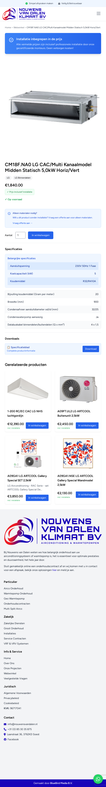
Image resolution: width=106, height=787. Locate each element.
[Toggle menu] (98, 13)
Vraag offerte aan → (23, 223)
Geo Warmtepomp (14, 598)
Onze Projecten (12, 668)
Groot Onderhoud (14, 628)
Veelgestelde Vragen (15, 678)
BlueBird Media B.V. (61, 783)
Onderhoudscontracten (17, 603)
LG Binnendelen (23, 177)
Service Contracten (15, 638)
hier (54, 570)
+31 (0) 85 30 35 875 (20, 729)
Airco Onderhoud (13, 588)
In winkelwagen (41, 235)
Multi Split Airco (13, 608)
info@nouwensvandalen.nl (22, 724)
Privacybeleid (11, 698)
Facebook (13, 739)
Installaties (10, 633)
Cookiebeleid (11, 703)
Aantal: (9, 235)
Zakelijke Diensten (14, 623)
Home (8, 27)
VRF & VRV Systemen (16, 643)
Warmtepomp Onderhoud (18, 593)
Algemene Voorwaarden (17, 693)
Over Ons (9, 663)
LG (8, 177)
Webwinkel (18, 27)
